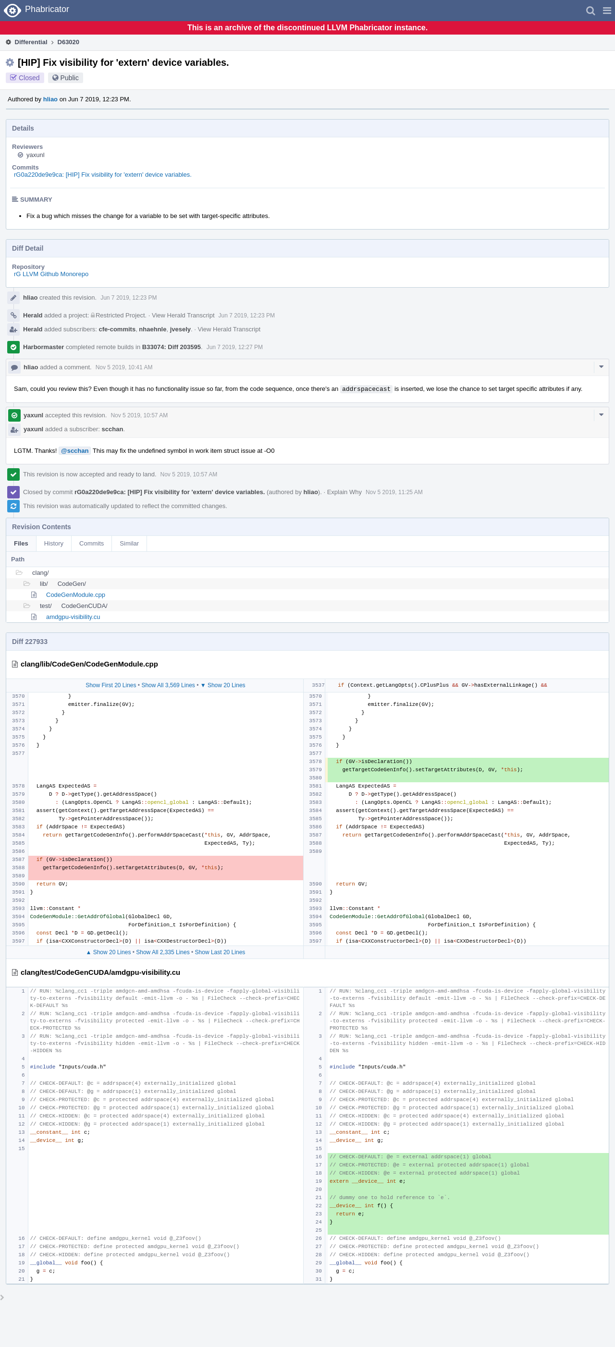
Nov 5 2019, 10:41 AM (124, 367)
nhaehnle (152, 329)
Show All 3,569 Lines (168, 685)
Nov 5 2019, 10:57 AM (139, 415)
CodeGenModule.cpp (75, 594)
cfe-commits (117, 329)
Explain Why (344, 492)
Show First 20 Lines (111, 685)
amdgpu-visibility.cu (73, 616)
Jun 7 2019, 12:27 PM (235, 347)
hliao (50, 99)
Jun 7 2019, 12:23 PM (128, 297)
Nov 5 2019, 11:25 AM (394, 492)
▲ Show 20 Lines (108, 952)
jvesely (180, 329)
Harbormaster (43, 347)
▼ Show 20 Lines (223, 685)
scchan (112, 429)
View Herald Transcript (183, 315)
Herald (32, 315)
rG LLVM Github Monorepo (51, 274)
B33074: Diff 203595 (171, 347)
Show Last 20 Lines (220, 952)
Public (70, 78)
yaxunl (35, 154)
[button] (607, 10)
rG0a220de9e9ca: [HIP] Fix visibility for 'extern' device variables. (103, 174)
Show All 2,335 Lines (162, 952)
